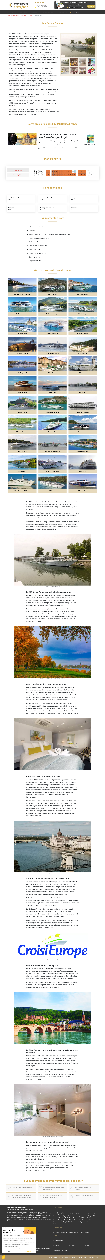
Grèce (94, 1216)
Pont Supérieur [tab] (18, 175)
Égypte (65, 1216)
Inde (62, 1218)
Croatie (94, 1214)
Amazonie (68, 1212)
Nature (87, 1232)
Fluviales (71, 1232)
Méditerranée (84, 1218)
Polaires (91, 1220)
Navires (30, 15)
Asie (68, 1214)
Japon (75, 1218)
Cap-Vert (84, 1214)
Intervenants (72, 1245)
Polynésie (56, 1222)
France (83, 1216)
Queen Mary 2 (63, 1222)
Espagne (70, 1216)
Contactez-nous (62, 12)
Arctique (63, 1214)
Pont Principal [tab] (18, 170)
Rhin (69, 1222)
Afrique (62, 1212)
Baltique (78, 1214)
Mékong (91, 1218)
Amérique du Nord (76, 1212)
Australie (72, 1214)
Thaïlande (89, 1222)
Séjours (36, 12)
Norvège (60, 1220)
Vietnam (55, 1224)
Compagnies (16, 15)
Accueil (10, 15)
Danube (55, 1216)
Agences (75, 12)
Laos (79, 1218)
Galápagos (89, 1216)
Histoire (76, 1232)
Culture (58, 1232)
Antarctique (56, 1214)
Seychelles (83, 1222)
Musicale (82, 1232)
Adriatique (56, 1212)
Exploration (64, 1232)
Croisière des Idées (58, 1240)
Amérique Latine (86, 1212)
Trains (23, 12)
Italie (70, 1218)
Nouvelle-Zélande (68, 1220)
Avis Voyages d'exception (60, 1250)
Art (54, 1232)
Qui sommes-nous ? (49, 12)
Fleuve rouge (77, 1216)
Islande (66, 1218)
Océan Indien (77, 1220)
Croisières (13, 12)
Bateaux (87, 1245)
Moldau (55, 1220)
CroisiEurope (24, 15)
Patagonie (85, 1220)
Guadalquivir (56, 1218)
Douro (60, 1216)
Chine (89, 1214)
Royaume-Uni (75, 1222)
